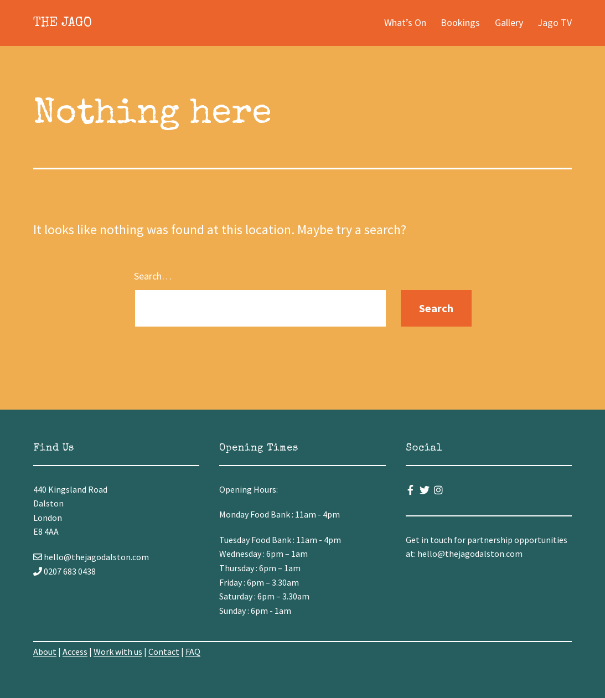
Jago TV (554, 22)
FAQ (192, 651)
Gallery (509, 22)
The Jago (62, 23)
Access (75, 651)
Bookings (460, 22)
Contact (163, 651)
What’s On (405, 22)
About (44, 651)
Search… (153, 276)
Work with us (118, 651)
